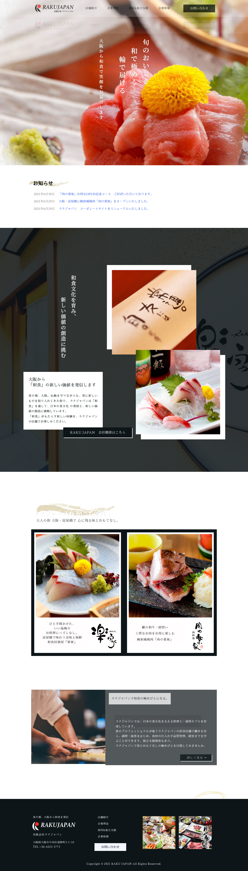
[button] (199, 8)
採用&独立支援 (138, 8)
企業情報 (164, 8)
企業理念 (113, 8)
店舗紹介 (91, 8)
